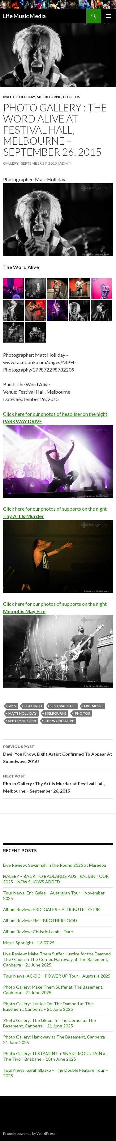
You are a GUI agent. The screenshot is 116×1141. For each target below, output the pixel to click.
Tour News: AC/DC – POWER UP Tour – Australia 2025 (56, 975)
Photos (71, 96)
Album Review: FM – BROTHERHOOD (40, 920)
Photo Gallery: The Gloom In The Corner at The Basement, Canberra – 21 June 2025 (49, 1023)
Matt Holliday (19, 96)
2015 (12, 706)
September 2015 (22, 721)
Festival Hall (63, 706)
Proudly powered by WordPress (29, 1133)
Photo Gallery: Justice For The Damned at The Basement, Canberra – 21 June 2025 (48, 1006)
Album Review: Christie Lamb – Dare (38, 931)
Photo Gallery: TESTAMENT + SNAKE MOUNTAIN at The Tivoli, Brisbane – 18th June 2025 (55, 1056)
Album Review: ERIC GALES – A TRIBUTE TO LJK (51, 909)
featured (33, 706)
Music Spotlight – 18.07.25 (28, 942)
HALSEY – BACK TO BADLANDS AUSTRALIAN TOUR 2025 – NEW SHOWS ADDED (56, 879)
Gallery (11, 163)
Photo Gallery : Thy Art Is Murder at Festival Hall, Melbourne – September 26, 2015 (58, 783)
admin (65, 163)
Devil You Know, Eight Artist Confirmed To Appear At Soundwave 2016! (58, 753)
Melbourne (49, 96)
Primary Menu (108, 16)
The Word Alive (59, 721)
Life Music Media (24, 16)
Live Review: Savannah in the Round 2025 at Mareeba (54, 865)
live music (93, 706)
